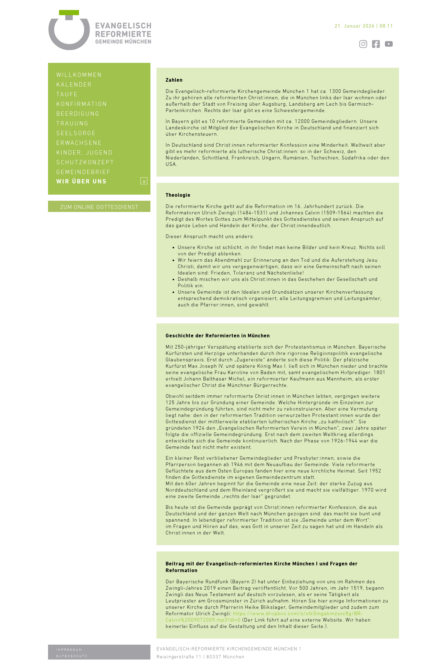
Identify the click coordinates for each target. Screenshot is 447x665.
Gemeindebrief (83, 172)
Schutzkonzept (85, 162)
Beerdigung (78, 113)
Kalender (74, 84)
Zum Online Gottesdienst (99, 206)
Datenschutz (72, 656)
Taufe (67, 94)
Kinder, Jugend (84, 152)
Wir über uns (101, 181)
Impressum (69, 649)
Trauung (72, 123)
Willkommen (79, 74)
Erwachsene (79, 142)
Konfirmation (81, 104)
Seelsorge (76, 133)
